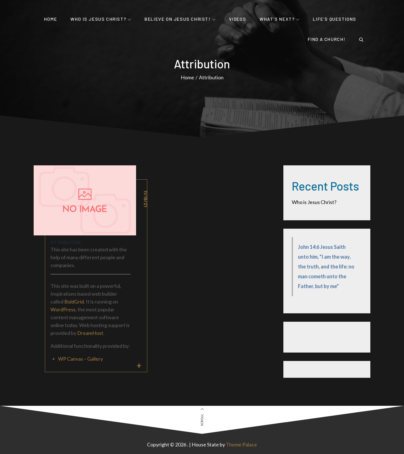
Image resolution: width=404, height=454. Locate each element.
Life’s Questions (334, 19)
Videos (237, 19)
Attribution (65, 242)
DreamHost (90, 333)
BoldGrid (74, 301)
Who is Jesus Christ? (100, 19)
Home (50, 19)
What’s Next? (279, 19)
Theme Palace (241, 444)
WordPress (62, 309)
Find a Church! (327, 39)
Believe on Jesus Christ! (179, 19)
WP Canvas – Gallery (80, 359)
